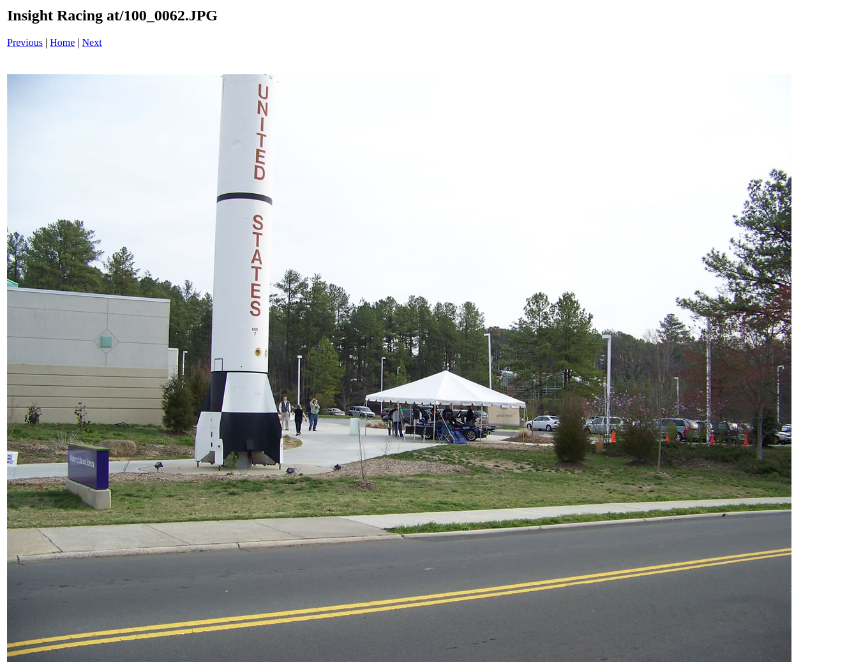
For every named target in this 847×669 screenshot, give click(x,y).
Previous (25, 42)
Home (62, 42)
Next (92, 42)
